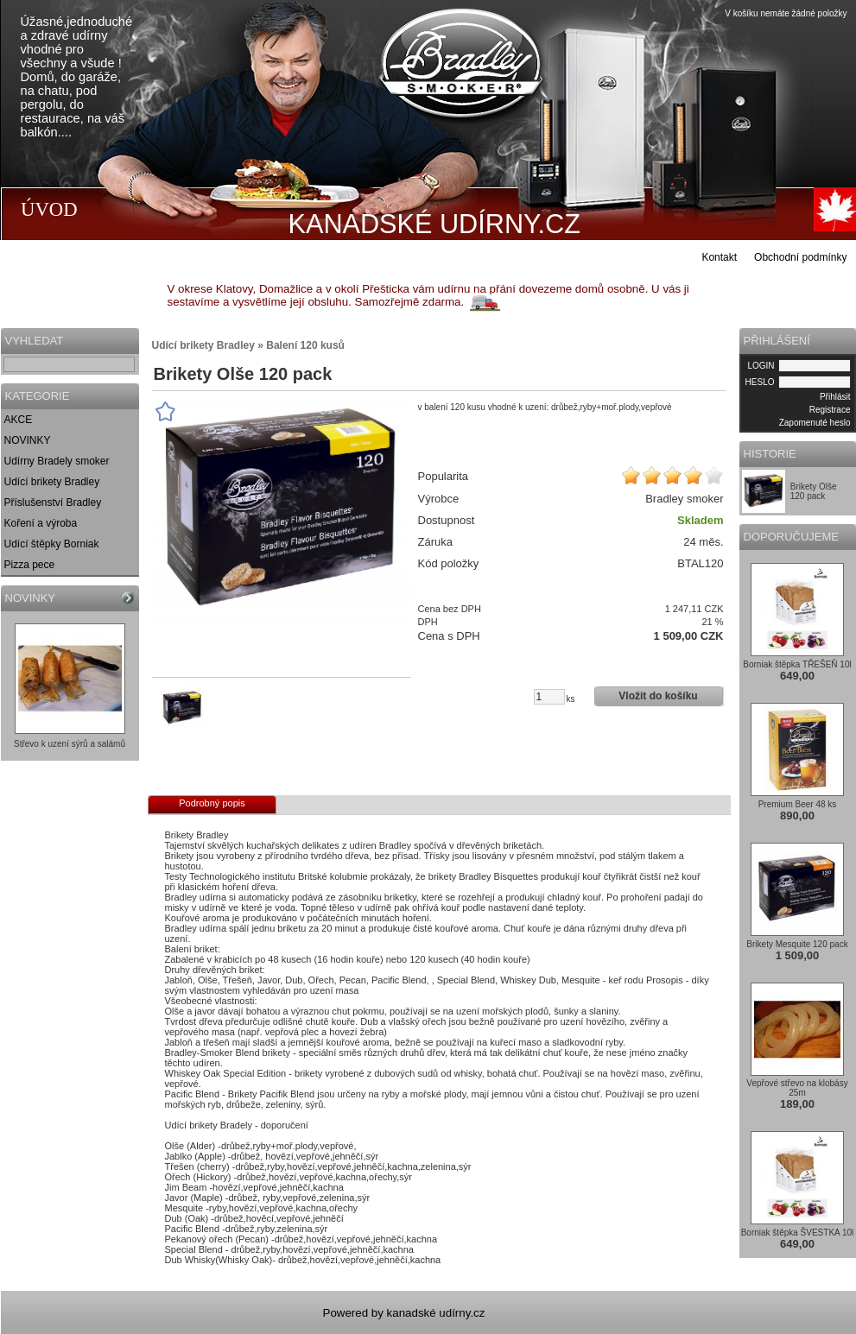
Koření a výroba (41, 523)
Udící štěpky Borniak (51, 544)
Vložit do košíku (657, 696)
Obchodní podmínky (800, 257)
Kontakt (719, 257)
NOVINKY (27, 440)
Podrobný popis (211, 803)
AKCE (18, 420)
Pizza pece (29, 565)
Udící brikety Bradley (52, 482)
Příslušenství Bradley (53, 502)
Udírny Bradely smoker (57, 461)
